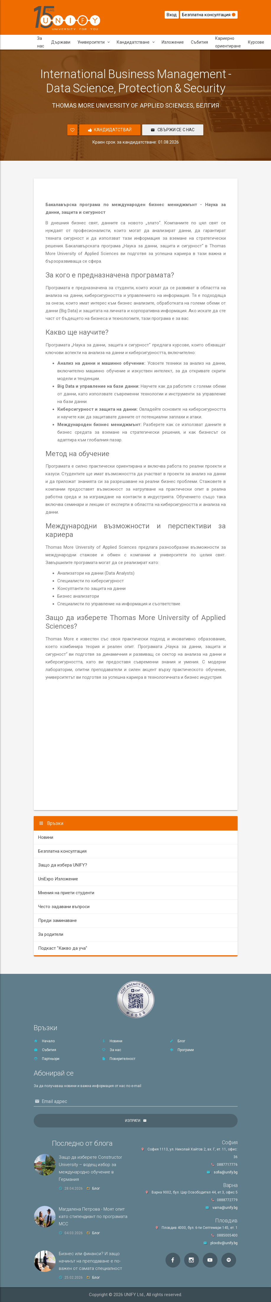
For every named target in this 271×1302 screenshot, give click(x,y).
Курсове (256, 42)
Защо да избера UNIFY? (62, 865)
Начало (44, 1041)
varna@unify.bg (225, 1208)
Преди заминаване (57, 920)
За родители (50, 934)
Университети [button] (93, 42)
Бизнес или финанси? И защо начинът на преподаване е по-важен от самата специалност (90, 1261)
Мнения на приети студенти (66, 892)
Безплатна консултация (209, 14)
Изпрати (132, 1121)
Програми (181, 1050)
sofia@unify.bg (226, 1172)
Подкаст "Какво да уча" (62, 948)
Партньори (46, 1059)
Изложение (173, 42)
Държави (60, 42)
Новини (45, 837)
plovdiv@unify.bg (224, 1243)
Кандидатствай (109, 129)
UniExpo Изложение (58, 879)
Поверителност (118, 1059)
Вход (172, 14)
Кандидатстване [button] (136, 42)
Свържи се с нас (172, 129)
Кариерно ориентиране (228, 42)
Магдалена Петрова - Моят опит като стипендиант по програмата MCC (93, 1216)
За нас (40, 42)
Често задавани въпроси (64, 906)
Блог (177, 1041)
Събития (199, 42)
